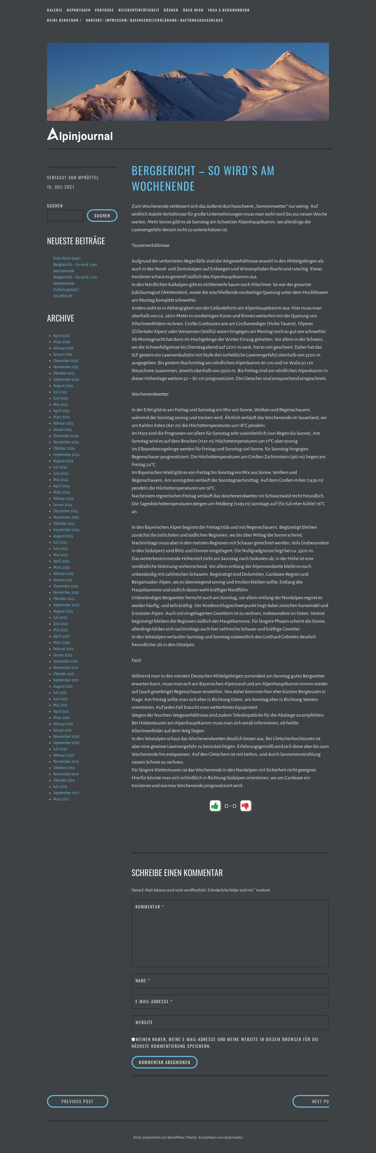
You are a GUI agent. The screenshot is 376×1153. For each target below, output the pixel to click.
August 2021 (63, 686)
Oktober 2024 (64, 448)
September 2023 (66, 530)
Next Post (308, 1101)
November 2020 (66, 736)
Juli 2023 (60, 542)
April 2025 (61, 411)
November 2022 (66, 592)
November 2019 (66, 761)
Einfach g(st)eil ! (66, 290)
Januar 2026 (62, 354)
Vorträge (104, 10)
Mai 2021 (60, 705)
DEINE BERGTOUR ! (64, 20)
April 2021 (61, 711)
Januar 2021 (62, 730)
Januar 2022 (62, 655)
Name (143, 980)
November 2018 (66, 774)
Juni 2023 (60, 548)
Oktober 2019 (64, 768)
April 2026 (61, 336)
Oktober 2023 (64, 523)
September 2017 (66, 793)
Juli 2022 (60, 617)
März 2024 (61, 492)
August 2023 (63, 536)
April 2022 (61, 636)
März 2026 (61, 342)
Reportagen (79, 10)
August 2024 (63, 461)
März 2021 (61, 718)
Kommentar (150, 907)
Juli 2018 (60, 786)
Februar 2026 (63, 348)
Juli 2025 (60, 392)
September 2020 (66, 743)
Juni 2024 (60, 473)
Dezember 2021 (65, 661)
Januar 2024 (62, 505)
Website (144, 1022)
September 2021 (66, 680)
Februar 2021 (63, 724)
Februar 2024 (63, 498)
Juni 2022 (60, 624)
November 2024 (66, 442)
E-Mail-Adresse (154, 1001)
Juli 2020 (60, 749)
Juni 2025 (60, 398)
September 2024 (66, 455)
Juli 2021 (60, 693)
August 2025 (63, 386)
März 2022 (61, 642)
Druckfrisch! (63, 296)
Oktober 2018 (64, 780)
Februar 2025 (63, 423)
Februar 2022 (63, 649)
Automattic (233, 1137)
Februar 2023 (63, 574)
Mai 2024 (60, 480)
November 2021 (66, 667)
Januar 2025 (62, 429)
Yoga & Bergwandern (229, 10)
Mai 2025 (60, 404)
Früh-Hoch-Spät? (66, 258)
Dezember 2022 (65, 586)
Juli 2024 (60, 467)
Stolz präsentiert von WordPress (158, 1137)
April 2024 (61, 486)
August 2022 (63, 611)
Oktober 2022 (64, 599)
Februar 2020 (63, 755)
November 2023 (66, 517)
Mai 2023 (60, 555)
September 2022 (66, 605)
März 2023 (61, 567)
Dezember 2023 (65, 511)
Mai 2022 (60, 630)
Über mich (193, 10)
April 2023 (61, 561)
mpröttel (88, 177)
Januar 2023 (62, 580)
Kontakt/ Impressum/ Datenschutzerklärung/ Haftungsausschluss (154, 20)
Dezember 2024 (66, 436)
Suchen (55, 206)
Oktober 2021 (63, 674)
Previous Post (85, 1101)
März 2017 (61, 799)
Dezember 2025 (65, 361)
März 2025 (61, 417)
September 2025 (66, 379)
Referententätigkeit (139, 10)
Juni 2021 (60, 699)
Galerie (54, 10)
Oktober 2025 (64, 373)
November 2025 (66, 367)
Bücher (171, 10)
